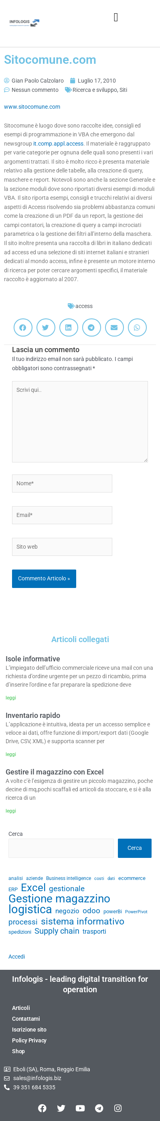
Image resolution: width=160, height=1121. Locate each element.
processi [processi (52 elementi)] (23, 922)
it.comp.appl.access (58, 143)
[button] (116, 17)
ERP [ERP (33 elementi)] (13, 889)
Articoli (21, 1008)
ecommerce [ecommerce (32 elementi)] (132, 878)
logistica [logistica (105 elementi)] (30, 909)
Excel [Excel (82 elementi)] (33, 887)
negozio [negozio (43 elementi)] (67, 911)
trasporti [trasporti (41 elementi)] (94, 931)
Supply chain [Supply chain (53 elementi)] (56, 931)
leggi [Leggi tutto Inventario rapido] (11, 754)
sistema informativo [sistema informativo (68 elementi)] (82, 921)
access (84, 306)
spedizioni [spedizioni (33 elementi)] (19, 932)
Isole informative (33, 659)
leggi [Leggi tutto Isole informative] (11, 698)
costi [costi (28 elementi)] (99, 878)
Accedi (16, 956)
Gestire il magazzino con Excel (55, 772)
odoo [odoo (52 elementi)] (91, 910)
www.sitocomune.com (32, 106)
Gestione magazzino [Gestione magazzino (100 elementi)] (59, 899)
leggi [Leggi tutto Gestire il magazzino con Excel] (11, 811)
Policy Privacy (29, 1040)
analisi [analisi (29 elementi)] (15, 878)
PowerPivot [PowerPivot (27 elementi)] (136, 911)
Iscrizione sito (29, 1029)
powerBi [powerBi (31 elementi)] (112, 911)
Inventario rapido (33, 715)
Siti (123, 90)
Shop (18, 1051)
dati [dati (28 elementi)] (111, 878)
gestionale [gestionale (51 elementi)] (67, 888)
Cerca (15, 834)
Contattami (26, 1019)
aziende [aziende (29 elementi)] (34, 878)
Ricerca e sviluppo (95, 90)
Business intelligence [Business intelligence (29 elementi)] (68, 878)
